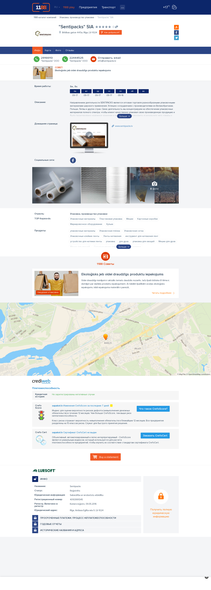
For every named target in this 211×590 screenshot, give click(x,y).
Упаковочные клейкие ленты (84, 236)
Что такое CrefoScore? (153, 408)
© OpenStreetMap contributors (198, 374)
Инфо (37, 50)
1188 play (69, 7)
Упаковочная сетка (133, 231)
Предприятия (88, 7)
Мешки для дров (167, 241)
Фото (58, 50)
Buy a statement (108, 457)
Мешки (129, 219)
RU (57, 7)
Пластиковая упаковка (110, 219)
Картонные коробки (147, 219)
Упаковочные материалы (82, 219)
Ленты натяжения (112, 236)
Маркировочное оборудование (86, 224)
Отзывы (69, 50)
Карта (48, 50)
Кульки (109, 224)
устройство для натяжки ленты (86, 241)
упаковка (110, 241)
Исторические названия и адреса (62, 530)
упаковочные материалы (82, 231)
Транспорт (109, 7)
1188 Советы (105, 264)
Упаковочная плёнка (109, 231)
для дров (124, 241)
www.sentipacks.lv (124, 126)
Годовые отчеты (51, 524)
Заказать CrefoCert (155, 435)
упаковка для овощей (143, 241)
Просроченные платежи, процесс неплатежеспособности (78, 518)
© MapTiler (181, 374)
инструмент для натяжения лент (141, 236)
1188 (41, 7)
